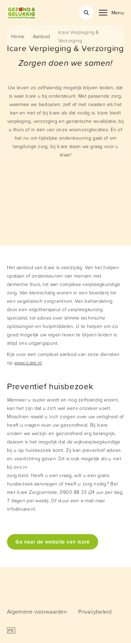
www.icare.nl (28, 362)
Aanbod (41, 36)
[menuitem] (37, 612)
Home (17, 36)
